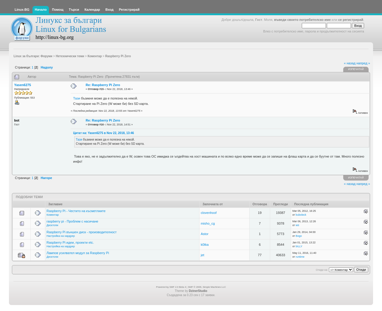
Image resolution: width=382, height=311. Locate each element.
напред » (363, 63)
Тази (77, 98)
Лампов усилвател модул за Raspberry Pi (78, 253)
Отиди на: (322, 269)
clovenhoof (208, 212)
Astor (204, 234)
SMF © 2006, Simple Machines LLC (207, 287)
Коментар (53, 214)
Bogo (299, 235)
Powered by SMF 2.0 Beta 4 (171, 287)
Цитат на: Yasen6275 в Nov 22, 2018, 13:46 (103, 133)
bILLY (299, 246)
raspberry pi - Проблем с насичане (72, 221)
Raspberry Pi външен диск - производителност (82, 232)
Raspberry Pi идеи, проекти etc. (70, 242)
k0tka (204, 244)
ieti (297, 225)
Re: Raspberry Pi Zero (103, 85)
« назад (349, 63)
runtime (300, 256)
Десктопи (52, 225)
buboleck (301, 214)
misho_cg (208, 223)
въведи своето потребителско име (302, 19)
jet (202, 255)
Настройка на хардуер (61, 235)
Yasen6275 (22, 85)
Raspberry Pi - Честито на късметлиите (76, 211)
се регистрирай (350, 19)
